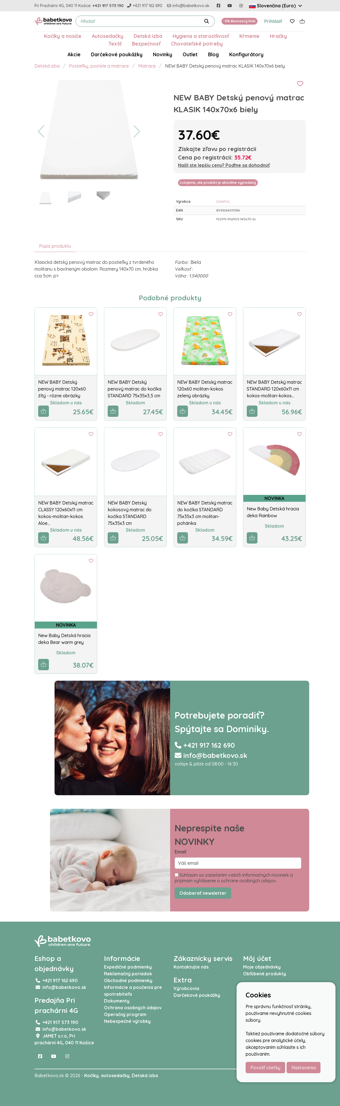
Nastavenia (303, 1067)
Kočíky (91, 1075)
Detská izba (148, 36)
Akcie (74, 54)
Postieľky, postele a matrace (99, 66)
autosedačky (115, 1075)
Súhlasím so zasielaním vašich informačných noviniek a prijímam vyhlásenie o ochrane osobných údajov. (234, 877)
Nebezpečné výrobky (127, 1021)
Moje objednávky (262, 967)
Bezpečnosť (146, 43)
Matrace (147, 66)
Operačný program (125, 1014)
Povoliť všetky (265, 1067)
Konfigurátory (246, 54)
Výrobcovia (186, 988)
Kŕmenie (249, 36)
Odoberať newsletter (202, 893)
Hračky (278, 36)
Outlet (190, 54)
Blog (213, 54)
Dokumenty (116, 1001)
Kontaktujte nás (191, 967)
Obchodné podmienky (128, 980)
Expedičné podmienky (128, 967)
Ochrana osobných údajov (133, 1007)
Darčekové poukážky (116, 54)
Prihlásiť (273, 21)
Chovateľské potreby (197, 43)
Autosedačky (107, 36)
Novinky (162, 54)
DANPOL (223, 201)
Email (180, 852)
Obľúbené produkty (264, 973)
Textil (115, 43)
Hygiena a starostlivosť (201, 36)
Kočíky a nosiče (62, 36)
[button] (41, 131)
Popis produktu (55, 246)
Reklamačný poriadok (128, 973)
